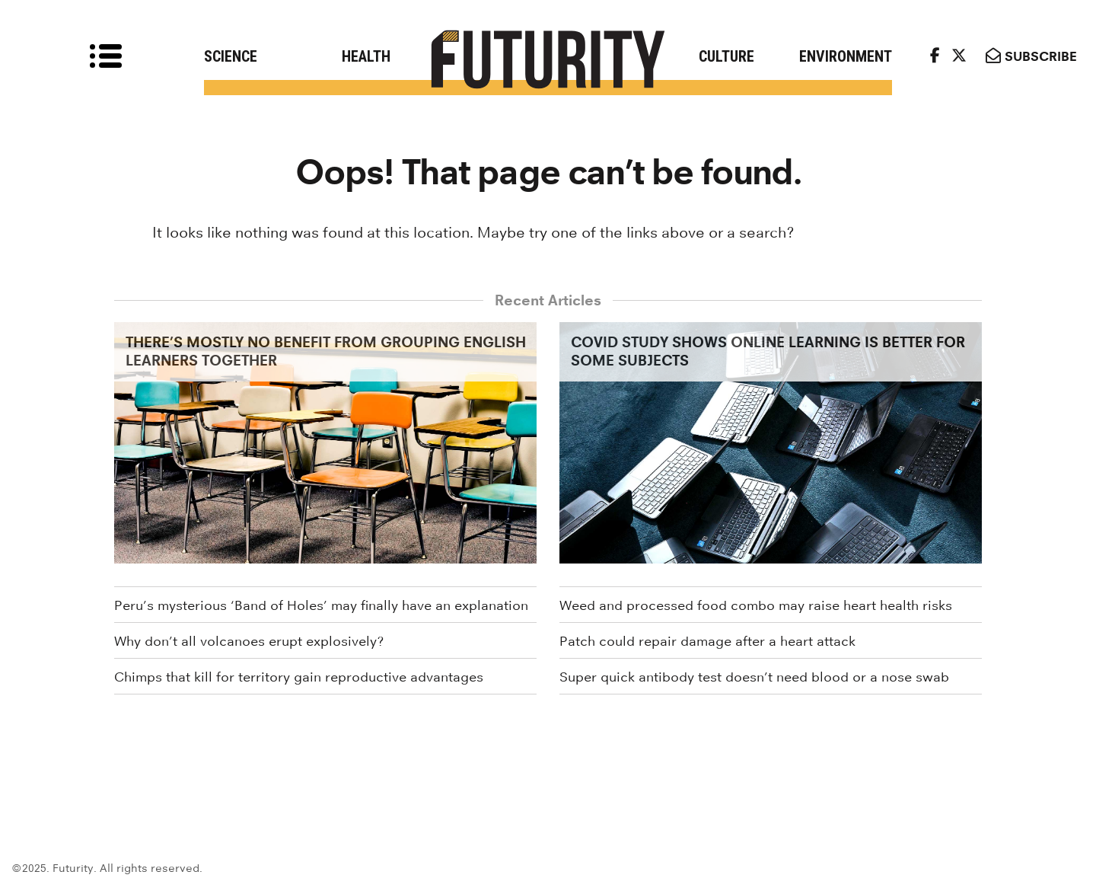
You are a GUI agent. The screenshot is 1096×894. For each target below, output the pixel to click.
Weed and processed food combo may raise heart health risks (755, 605)
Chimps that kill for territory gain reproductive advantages (298, 677)
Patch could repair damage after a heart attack (707, 641)
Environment (845, 56)
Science (230, 56)
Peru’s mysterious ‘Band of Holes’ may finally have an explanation (321, 605)
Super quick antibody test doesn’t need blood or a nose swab (754, 677)
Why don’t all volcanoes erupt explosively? (249, 641)
